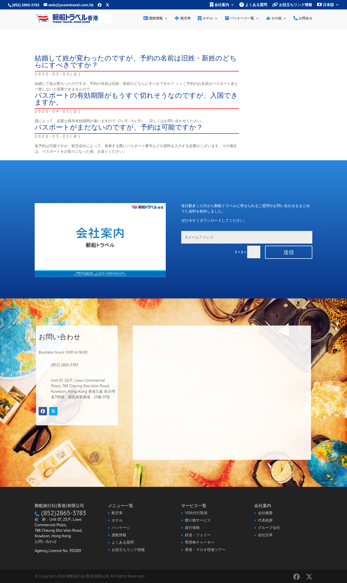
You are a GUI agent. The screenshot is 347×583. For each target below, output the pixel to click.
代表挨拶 (265, 520)
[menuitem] (328, 6)
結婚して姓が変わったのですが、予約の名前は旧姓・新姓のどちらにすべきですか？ (136, 61)
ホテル (205, 18)
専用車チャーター (199, 542)
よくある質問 (253, 5)
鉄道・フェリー (198, 535)
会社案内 (219, 5)
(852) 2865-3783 (25, 5)
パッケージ (121, 527)
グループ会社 (269, 527)
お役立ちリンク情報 (292, 5)
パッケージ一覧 (239, 18)
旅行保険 (192, 527)
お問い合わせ (46, 541)
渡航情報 (153, 18)
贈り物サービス (198, 520)
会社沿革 (265, 535)
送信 (288, 252)
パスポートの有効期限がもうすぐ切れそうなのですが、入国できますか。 (136, 98)
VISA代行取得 (196, 512)
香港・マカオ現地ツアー (205, 549)
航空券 (183, 18)
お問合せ (302, 18)
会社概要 (265, 512)
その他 (274, 18)
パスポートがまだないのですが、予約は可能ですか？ (119, 127)
